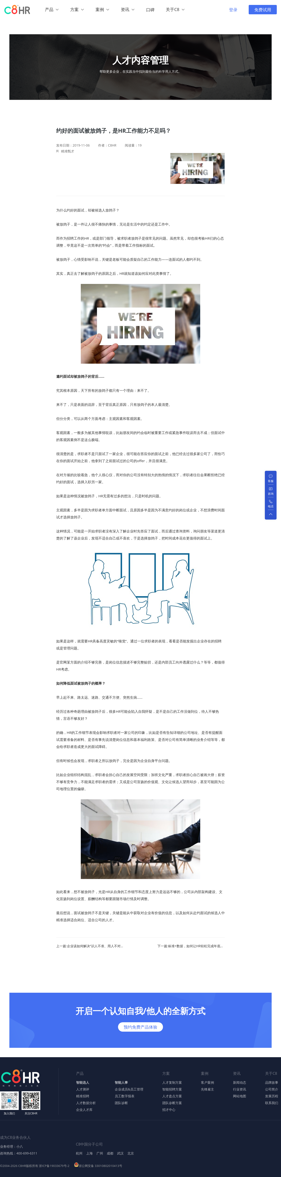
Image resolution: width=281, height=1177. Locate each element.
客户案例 (207, 1082)
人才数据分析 (86, 1103)
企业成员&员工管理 (129, 1089)
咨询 (271, 494)
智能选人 (82, 1082)
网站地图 (239, 1096)
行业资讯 (239, 1089)
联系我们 (271, 1103)
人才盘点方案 (172, 1096)
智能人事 (121, 1082)
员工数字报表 (124, 1096)
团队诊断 (121, 1103)
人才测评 (82, 1089)
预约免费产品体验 (140, 1027)
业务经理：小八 (11, 1146)
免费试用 (262, 9)
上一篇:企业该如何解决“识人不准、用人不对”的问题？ (90, 946)
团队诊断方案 (172, 1103)
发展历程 (271, 1096)
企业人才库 (84, 1109)
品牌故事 (271, 1082)
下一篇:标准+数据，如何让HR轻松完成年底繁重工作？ (191, 946)
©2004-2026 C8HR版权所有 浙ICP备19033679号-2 (34, 1165)
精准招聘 (82, 1096)
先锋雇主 (207, 1089)
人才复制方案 (172, 1082)
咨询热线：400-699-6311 (18, 1153)
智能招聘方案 (172, 1089)
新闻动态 (239, 1082)
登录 (233, 9)
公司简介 (271, 1089)
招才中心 (168, 1109)
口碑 (150, 9)
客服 (271, 481)
